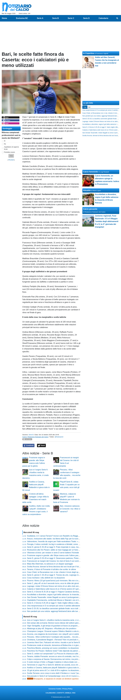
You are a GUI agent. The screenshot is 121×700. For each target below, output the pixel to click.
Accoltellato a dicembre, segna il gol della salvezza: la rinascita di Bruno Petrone (60, 595)
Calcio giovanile (90, 209)
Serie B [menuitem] (55, 18)
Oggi (84, 107)
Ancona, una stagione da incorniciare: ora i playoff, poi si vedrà (53, 634)
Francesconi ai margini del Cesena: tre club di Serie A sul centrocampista (57, 561)
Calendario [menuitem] (103, 18)
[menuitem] (117, 18)
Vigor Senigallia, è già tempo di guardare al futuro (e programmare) (54, 626)
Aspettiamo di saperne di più (11, 148)
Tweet (41, 445)
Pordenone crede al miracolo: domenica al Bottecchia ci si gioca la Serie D (58, 645)
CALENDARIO (50, 693)
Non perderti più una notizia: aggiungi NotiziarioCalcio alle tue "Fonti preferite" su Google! (64, 611)
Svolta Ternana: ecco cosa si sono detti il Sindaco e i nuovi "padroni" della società (60, 673)
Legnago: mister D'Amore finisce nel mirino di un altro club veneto (54, 586)
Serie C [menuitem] (71, 18)
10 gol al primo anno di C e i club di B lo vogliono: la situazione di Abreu (56, 670)
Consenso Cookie (55, 689)
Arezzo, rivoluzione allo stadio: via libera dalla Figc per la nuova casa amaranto (59, 539)
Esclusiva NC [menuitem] (22, 18)
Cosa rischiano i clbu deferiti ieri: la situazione (46, 578)
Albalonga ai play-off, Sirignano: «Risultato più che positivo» (51, 628)
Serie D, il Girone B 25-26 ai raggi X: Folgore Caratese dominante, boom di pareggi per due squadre (68, 592)
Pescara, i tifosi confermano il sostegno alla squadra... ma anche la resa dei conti (60, 637)
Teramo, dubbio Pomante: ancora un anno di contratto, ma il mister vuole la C (59, 656)
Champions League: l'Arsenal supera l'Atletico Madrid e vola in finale (55, 631)
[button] (11, 156)
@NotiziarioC (59, 437)
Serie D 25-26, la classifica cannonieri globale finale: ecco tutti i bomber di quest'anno (62, 608)
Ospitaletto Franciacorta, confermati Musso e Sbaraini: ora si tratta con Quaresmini (61, 600)
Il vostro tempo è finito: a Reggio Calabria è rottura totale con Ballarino (56, 662)
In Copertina (88, 53)
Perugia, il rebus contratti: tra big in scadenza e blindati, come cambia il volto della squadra (64, 544)
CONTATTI (60, 693)
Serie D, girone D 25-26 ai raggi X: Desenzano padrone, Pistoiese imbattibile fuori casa (63, 558)
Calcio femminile (90, 172)
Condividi (29, 445)
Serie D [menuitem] (86, 18)
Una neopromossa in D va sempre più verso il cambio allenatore (53, 606)
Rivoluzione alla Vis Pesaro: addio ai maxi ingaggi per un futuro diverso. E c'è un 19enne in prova (67, 550)
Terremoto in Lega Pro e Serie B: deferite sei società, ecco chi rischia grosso (58, 665)
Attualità (87, 190)
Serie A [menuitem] (40, 18)
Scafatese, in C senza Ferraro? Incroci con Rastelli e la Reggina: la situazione (59, 536)
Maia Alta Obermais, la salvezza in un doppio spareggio (50, 564)
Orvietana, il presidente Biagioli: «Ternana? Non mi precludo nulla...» (55, 640)
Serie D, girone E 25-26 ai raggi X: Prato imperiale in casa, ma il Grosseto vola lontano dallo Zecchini (68, 547)
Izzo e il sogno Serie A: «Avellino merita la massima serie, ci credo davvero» (58, 620)
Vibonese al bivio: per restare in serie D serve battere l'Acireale (53, 553)
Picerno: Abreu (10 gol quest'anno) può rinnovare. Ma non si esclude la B (57, 581)
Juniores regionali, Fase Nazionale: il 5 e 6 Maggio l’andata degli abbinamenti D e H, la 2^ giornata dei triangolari (106, 221)
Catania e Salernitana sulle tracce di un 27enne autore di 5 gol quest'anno (57, 589)
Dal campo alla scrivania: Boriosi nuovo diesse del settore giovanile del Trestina (60, 623)
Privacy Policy (67, 689)
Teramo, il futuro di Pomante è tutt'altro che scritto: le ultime (51, 569)
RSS (73, 693)
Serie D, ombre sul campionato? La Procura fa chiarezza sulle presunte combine (60, 654)
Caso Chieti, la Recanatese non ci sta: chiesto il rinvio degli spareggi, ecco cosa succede (63, 572)
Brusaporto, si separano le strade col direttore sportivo (53, 679)
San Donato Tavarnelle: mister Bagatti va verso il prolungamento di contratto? (59, 597)
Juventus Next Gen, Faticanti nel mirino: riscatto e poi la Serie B (53, 642)
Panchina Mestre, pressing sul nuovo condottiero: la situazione (53, 648)
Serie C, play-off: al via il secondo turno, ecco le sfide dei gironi (53, 583)
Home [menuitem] (4, 18)
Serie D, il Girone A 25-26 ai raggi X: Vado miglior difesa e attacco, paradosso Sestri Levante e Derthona (70, 603)
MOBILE (68, 693)
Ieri (89, 107)
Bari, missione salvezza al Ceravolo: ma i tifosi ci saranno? (70, 509)
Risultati (11, 160)
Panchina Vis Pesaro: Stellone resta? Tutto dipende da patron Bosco (55, 651)
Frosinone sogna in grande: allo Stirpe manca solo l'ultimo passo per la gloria (59, 555)
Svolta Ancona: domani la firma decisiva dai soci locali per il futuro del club (57, 567)
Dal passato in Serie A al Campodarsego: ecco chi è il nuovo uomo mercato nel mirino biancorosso (67, 676)
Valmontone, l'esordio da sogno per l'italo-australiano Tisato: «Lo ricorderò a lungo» (61, 541)
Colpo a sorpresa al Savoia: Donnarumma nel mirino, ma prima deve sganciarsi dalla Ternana (65, 659)
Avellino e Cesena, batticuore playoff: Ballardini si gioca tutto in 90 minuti (57, 668)
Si (4, 141)
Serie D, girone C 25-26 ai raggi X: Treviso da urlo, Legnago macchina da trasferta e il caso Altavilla (68, 575)
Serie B (31, 435)
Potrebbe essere (9, 152)
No (5, 144)
